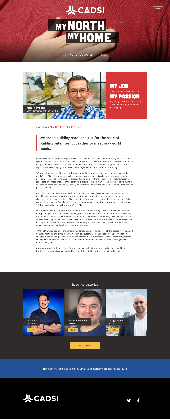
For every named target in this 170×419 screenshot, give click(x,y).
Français (156, 9)
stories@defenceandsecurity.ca (110, 368)
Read (31, 330)
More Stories (85, 345)
